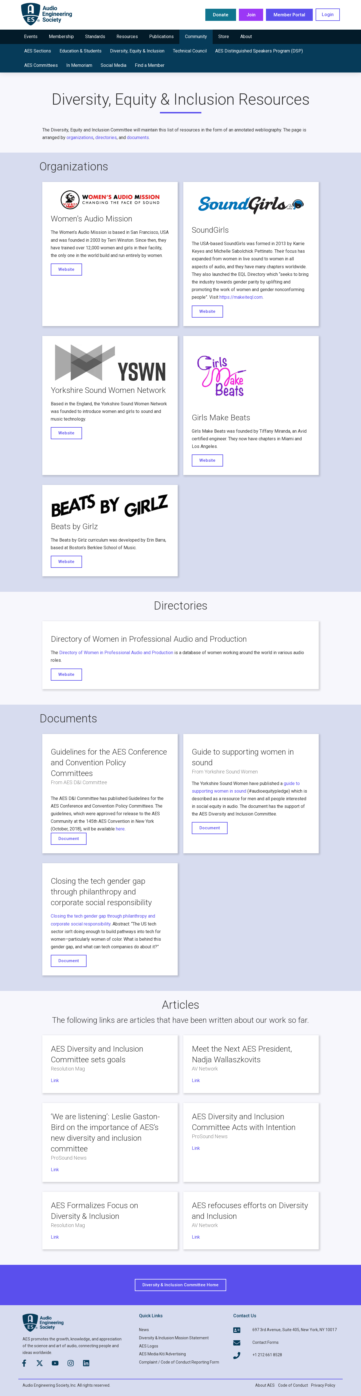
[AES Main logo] (46, 14)
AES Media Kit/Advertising (162, 1354)
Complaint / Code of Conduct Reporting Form (179, 1362)
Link (55, 1080)
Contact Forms (265, 1342)
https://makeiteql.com (241, 297)
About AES (265, 1385)
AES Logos (148, 1346)
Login (328, 14)
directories (106, 137)
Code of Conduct (293, 1385)
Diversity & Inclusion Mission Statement (174, 1338)
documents (138, 137)
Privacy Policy (323, 1385)
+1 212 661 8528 (267, 1355)
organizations (80, 137)
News (144, 1329)
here (120, 829)
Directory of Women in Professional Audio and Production (116, 652)
